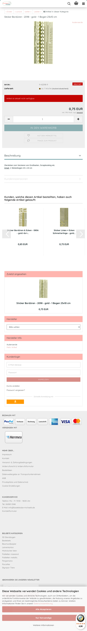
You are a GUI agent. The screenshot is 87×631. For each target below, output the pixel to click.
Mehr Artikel (12, 347)
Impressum (7, 454)
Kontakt (5, 458)
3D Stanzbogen (8, 537)
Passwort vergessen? (16, 390)
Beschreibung (12, 155)
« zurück (18, 11)
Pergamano (7, 561)
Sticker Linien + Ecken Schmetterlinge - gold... (64, 232)
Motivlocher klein (9, 551)
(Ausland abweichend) (60, 89)
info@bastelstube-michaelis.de (21, 507)
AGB (4, 478)
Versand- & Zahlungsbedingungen (17, 462)
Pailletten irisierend (10, 554)
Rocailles (6, 564)
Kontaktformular (9, 511)
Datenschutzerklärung (43, 603)
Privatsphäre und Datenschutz (15, 482)
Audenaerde (77, 22)
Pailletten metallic (9, 557)
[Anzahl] (43, 119)
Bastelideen (7, 470)
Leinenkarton (8, 547)
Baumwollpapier (9, 544)
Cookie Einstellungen (11, 486)
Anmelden (43, 379)
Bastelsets (6, 540)
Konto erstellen (13, 386)
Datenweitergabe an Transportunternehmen (21, 474)
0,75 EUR (43, 309)
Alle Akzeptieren (43, 609)
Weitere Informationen (43, 625)
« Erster (9, 11)
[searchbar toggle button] (69, 3)
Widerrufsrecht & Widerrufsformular (18, 466)
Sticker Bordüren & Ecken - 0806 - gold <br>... (23, 232)
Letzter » (37, 11)
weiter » (28, 11)
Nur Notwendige (44, 618)
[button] (8, 119)
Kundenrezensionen (16, 179)
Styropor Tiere (8, 567)
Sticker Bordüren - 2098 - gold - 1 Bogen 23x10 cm (43, 303)
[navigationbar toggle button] (83, 3)
